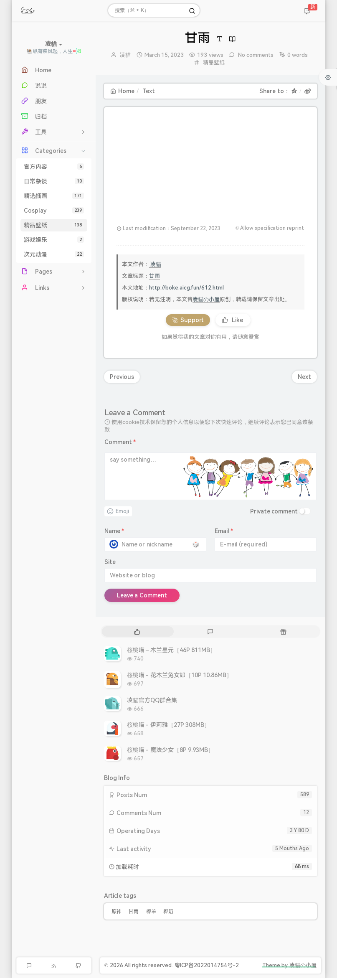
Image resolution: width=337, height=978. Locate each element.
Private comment (274, 511)
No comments (255, 55)
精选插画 (54, 196)
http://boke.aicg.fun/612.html (186, 288)
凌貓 (125, 55)
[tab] (137, 631)
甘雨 (154, 276)
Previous (122, 376)
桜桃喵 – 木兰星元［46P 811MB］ (171, 650)
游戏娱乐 (54, 239)
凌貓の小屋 (206, 299)
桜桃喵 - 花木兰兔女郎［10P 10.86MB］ (180, 675)
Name (114, 531)
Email (224, 531)
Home (122, 91)
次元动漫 (54, 254)
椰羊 (151, 911)
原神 (116, 911)
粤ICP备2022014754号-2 (207, 965)
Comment (120, 442)
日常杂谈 (54, 181)
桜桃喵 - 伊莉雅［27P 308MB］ (168, 724)
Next (304, 376)
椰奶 (168, 911)
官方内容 (54, 166)
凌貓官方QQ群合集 (152, 700)
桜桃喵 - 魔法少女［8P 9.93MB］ (170, 750)
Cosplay (54, 210)
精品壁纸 (54, 225)
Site (110, 562)
